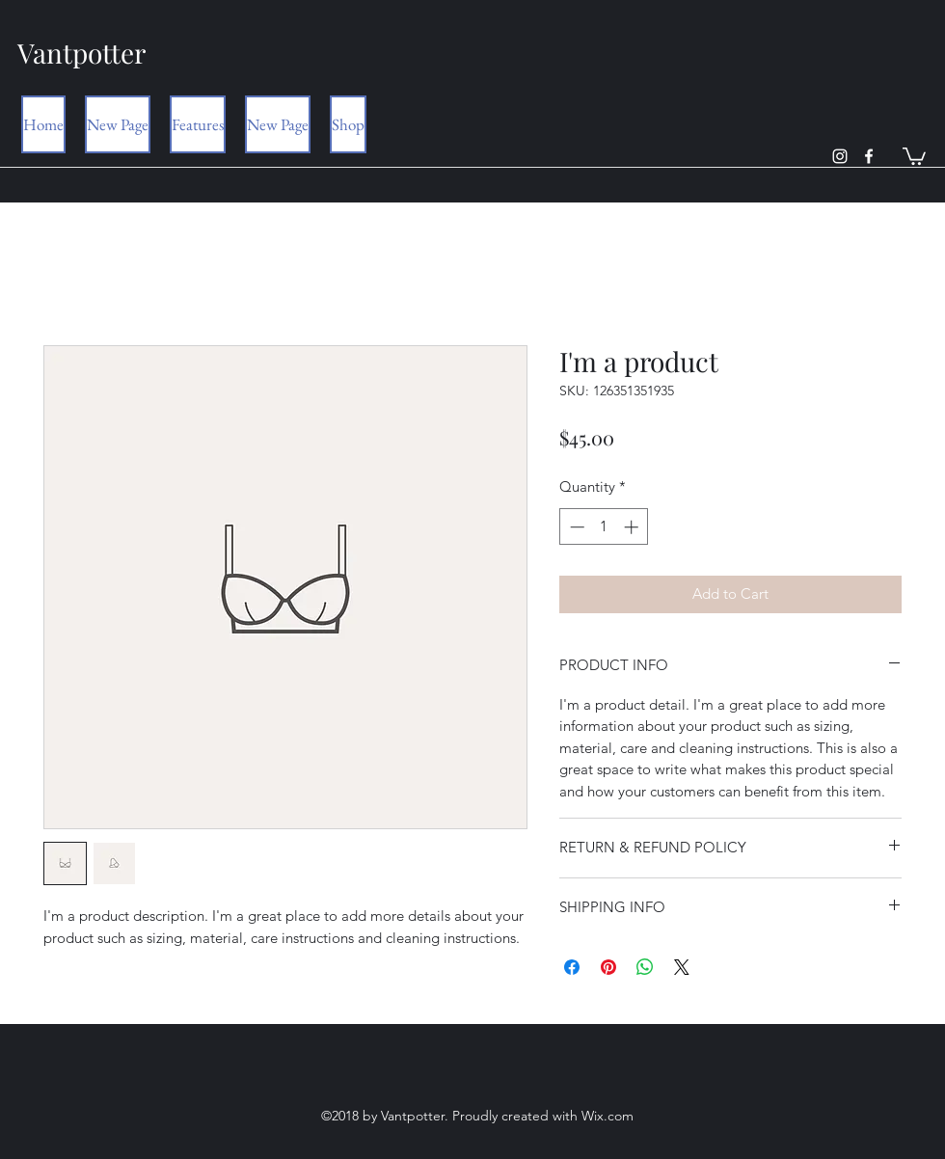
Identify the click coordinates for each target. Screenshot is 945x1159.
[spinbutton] (604, 527)
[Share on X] (681, 967)
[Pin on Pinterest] (608, 967)
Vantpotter (81, 52)
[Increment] (633, 527)
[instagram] (840, 156)
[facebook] (868, 156)
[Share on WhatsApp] (645, 967)
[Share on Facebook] (571, 967)
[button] (914, 155)
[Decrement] (575, 527)
